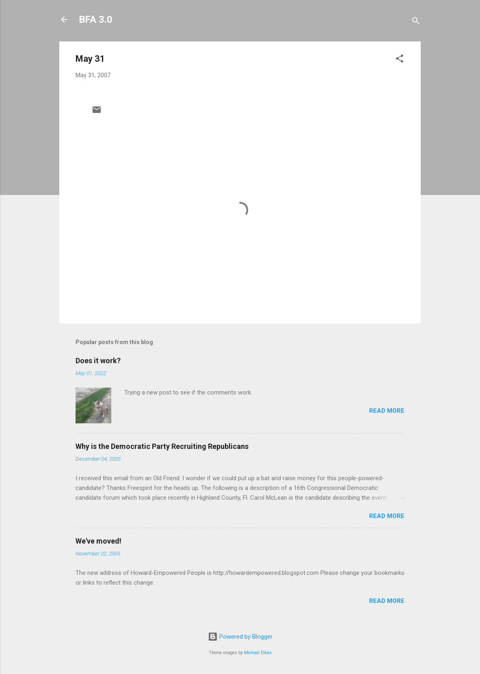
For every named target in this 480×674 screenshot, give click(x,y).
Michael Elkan (258, 652)
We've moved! (98, 541)
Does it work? (98, 360)
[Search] (416, 22)
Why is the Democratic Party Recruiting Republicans (162, 446)
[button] (399, 60)
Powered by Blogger (240, 636)
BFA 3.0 (95, 19)
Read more (386, 410)
